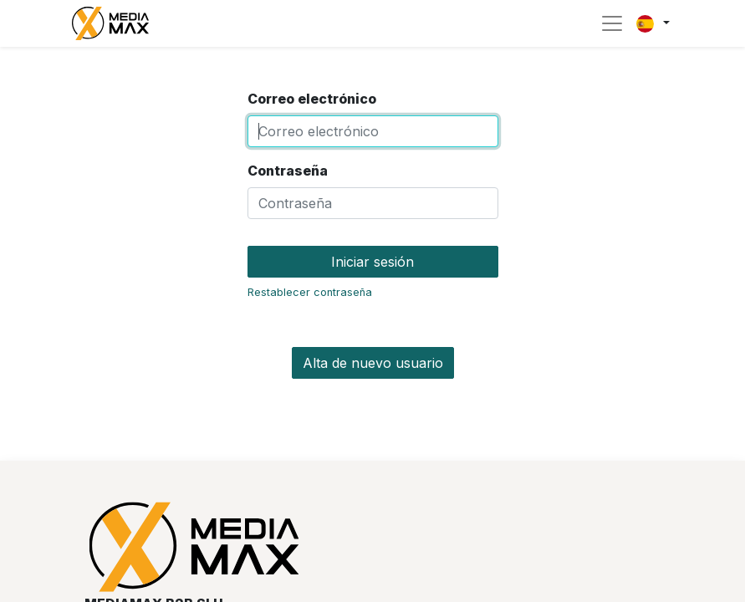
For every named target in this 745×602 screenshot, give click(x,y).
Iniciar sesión (372, 261)
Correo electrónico (311, 98)
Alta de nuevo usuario (373, 363)
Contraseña (287, 170)
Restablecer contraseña (309, 292)
